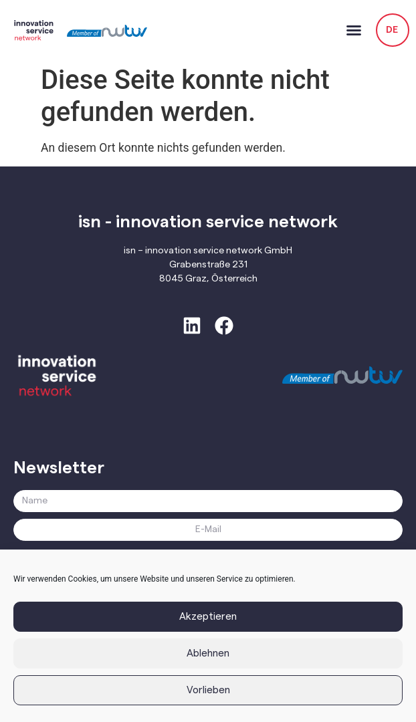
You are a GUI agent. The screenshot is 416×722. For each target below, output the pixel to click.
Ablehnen (208, 653)
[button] (354, 30)
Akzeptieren (208, 617)
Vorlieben (208, 690)
